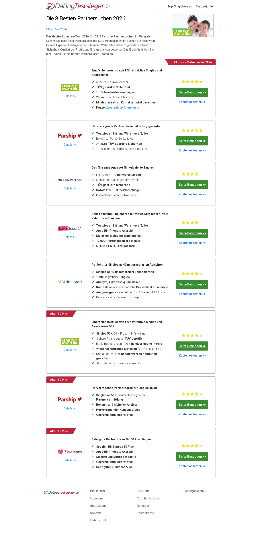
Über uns (96, 498)
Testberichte (204, 6)
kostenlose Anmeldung (123, 107)
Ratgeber (143, 505)
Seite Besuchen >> (192, 92)
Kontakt (95, 513)
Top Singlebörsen (179, 6)
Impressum (98, 505)
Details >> (69, 96)
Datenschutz (99, 520)
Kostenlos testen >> (192, 102)
